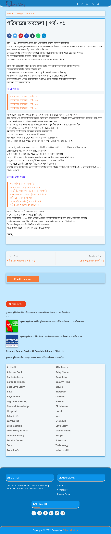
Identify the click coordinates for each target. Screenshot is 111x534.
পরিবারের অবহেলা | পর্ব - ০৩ (24, 100)
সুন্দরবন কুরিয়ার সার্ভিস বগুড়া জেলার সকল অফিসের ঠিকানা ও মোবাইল (35, 357)
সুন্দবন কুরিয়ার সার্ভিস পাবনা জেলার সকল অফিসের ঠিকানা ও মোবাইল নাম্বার (51, 336)
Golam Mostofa (70, 530)
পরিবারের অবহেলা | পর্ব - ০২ (24, 96)
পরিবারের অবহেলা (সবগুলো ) (24, 205)
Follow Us (16, 304)
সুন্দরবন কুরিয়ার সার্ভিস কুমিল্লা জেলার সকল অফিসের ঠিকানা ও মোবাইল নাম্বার (52, 321)
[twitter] (57, 513)
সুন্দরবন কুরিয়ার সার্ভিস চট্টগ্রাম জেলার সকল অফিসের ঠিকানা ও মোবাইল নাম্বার (38, 312)
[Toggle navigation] (102, 4)
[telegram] (45, 513)
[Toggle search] (97, 4)
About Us (61, 485)
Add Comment (23, 279)
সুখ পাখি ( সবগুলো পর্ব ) (22, 184)
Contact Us (62, 489)
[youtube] (87, 4)
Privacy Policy (63, 494)
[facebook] (77, 4)
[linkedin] (51, 513)
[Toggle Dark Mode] (92, 4)
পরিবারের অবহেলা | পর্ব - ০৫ (24, 108)
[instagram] (82, 4)
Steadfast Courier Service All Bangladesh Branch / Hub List (35, 351)
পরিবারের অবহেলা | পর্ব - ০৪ (24, 104)
